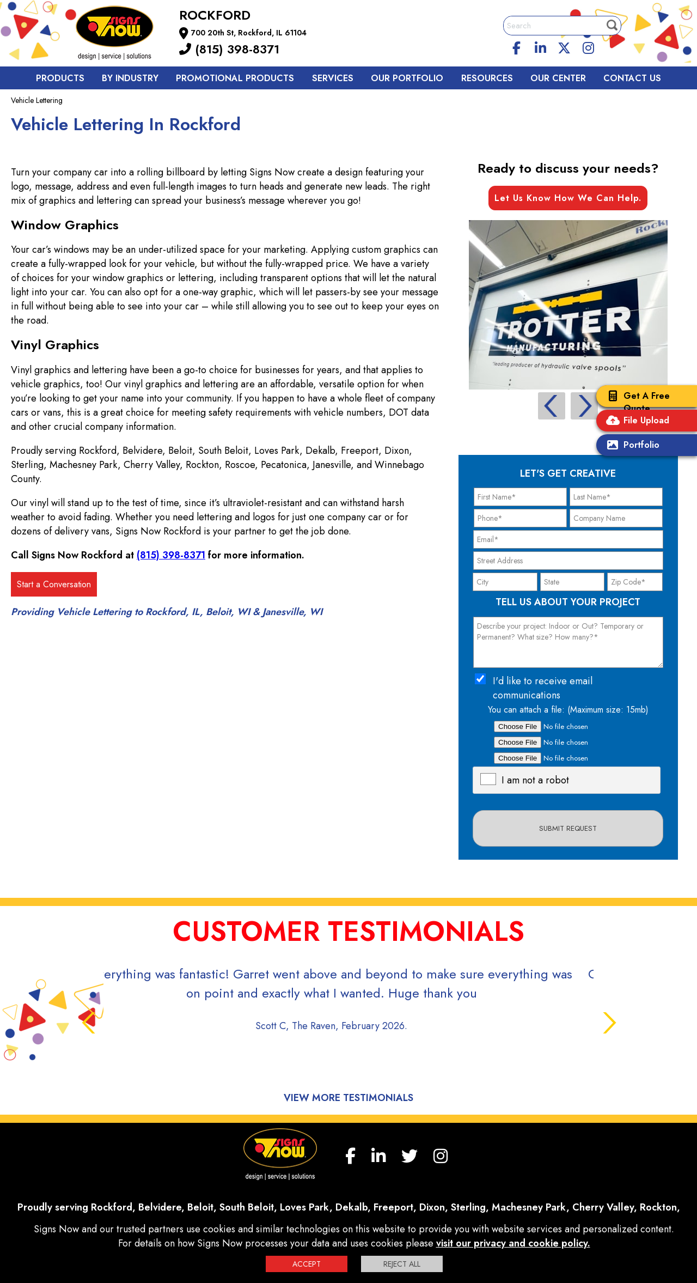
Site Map (485, 1211)
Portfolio (630, 446)
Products (60, 78)
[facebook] (516, 46)
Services (332, 78)
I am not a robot (535, 780)
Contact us (632, 78)
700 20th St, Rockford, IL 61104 (249, 32)
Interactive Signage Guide (340, 1211)
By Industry (130, 78)
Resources (487, 78)
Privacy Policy (268, 1211)
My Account (141, 1211)
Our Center (558, 78)
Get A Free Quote (636, 402)
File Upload (635, 421)
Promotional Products (235, 78)
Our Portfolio (407, 78)
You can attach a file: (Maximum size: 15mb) (568, 709)
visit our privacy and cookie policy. (513, 1243)
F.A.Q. (180, 1211)
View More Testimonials (348, 1060)
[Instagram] (588, 46)
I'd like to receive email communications (542, 688)
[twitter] (564, 46)
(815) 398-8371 (229, 49)
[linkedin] (540, 46)
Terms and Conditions (425, 1211)
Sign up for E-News (541, 1211)
